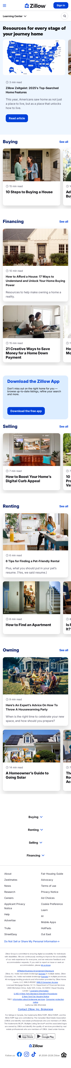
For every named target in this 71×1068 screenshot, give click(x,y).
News (7, 885)
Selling (35, 842)
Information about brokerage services (29, 999)
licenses (42, 974)
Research (9, 891)
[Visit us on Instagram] (26, 1055)
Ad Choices (48, 897)
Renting (35, 830)
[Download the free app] (35, 397)
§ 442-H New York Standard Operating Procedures (35, 994)
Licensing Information (39, 991)
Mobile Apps (48, 922)
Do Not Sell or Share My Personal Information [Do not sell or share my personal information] (32, 941)
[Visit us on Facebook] (19, 1055)
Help (7, 914)
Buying (36, 817)
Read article (17, 118)
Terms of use (48, 885)
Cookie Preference (52, 903)
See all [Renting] (63, 506)
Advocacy (47, 879)
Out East (46, 934)
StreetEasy (10, 934)
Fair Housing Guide (52, 873)
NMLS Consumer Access (47, 982)
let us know (45, 965)
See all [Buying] (63, 142)
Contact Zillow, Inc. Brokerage (35, 1009)
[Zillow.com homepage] (36, 1045)
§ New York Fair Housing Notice (35, 996)
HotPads (46, 928)
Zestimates (10, 879)
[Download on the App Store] (25, 1038)
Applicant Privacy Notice (14, 906)
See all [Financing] (63, 221)
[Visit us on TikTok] (34, 1055)
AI (42, 916)
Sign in (61, 5)
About (7, 873)
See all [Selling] (63, 426)
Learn (44, 909)
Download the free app (26, 411)
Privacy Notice (49, 891)
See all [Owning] (63, 650)
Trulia (7, 928)
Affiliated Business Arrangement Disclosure (35, 971)
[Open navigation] (4, 5)
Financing (35, 855)
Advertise (10, 920)
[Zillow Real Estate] (35, 6)
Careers (8, 897)
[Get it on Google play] (45, 1038)
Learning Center (13, 16)
